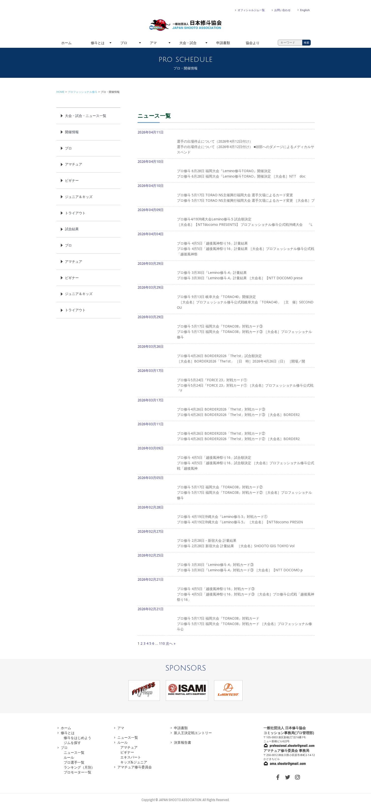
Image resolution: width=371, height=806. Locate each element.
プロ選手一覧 (74, 762)
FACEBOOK (278, 777)
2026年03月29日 (226, 273)
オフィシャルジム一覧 (251, 10)
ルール (69, 757)
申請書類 (223, 42)
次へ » (170, 643)
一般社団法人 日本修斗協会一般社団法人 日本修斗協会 (185, 25)
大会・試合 (188, 42)
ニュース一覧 (74, 752)
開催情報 (72, 132)
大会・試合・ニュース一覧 (85, 115)
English (305, 10)
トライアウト (75, 213)
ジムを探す (72, 742)
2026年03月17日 (226, 382)
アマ (153, 42)
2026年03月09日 (226, 460)
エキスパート (130, 757)
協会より (253, 42)
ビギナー (72, 180)
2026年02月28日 (226, 516)
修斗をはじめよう (77, 737)
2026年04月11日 (226, 144)
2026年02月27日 (226, 541)
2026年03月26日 (226, 356)
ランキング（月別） (79, 767)
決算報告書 (182, 742)
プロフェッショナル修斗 (82, 92)
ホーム (66, 42)
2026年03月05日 (226, 489)
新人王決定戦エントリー (193, 732)
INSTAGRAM (297, 777)
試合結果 (72, 229)
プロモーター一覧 (77, 772)
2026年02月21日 (226, 591)
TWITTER (288, 777)
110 (162, 643)
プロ (123, 42)
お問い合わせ (282, 10)
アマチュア (73, 164)
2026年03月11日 (226, 433)
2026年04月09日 (226, 219)
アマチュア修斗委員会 (134, 767)
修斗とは (98, 42)
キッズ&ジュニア (133, 762)
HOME (60, 92)
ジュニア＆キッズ (79, 196)
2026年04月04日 (226, 246)
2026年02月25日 (226, 564)
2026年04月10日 (226, 171)
